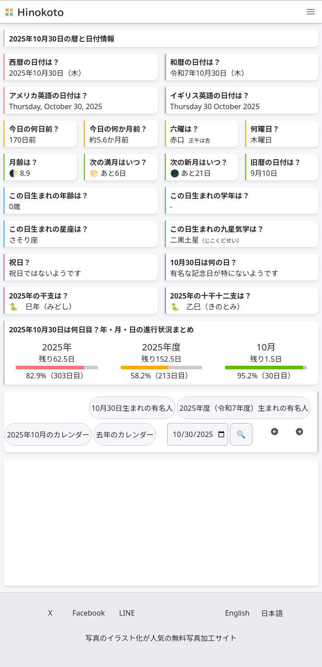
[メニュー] (310, 11)
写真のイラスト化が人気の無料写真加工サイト (161, 638)
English (237, 613)
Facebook (88, 613)
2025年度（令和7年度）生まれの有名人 (243, 408)
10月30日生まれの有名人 (132, 408)
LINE (127, 613)
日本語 (272, 613)
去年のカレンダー (125, 435)
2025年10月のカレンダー (48, 435)
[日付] (197, 434)
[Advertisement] (161, 522)
